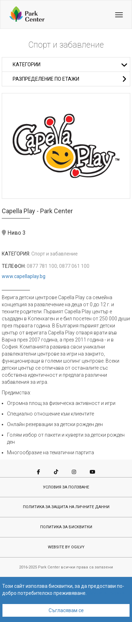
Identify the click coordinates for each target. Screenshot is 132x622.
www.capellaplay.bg (23, 276)
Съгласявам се (66, 610)
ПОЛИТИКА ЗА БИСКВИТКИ (66, 527)
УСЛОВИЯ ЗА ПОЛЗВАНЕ (66, 487)
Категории (70, 64)
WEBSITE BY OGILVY (66, 547)
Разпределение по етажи (69, 79)
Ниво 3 (14, 232)
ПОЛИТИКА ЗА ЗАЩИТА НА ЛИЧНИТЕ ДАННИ (66, 507)
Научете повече (106, 593)
